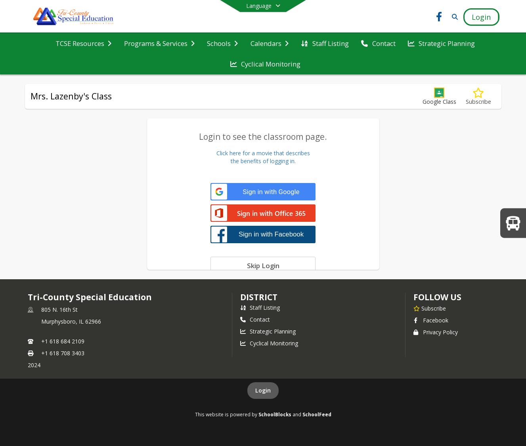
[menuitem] (83, 43)
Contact (255, 319)
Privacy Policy (435, 332)
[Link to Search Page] (453, 17)
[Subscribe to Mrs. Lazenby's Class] (478, 96)
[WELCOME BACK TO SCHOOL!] (513, 223)
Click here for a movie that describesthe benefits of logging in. (263, 157)
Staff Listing (260, 307)
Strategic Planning (268, 331)
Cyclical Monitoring (269, 343)
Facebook (430, 320)
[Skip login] (263, 265)
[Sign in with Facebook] (263, 234)
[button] (439, 96)
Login (263, 390)
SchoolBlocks (274, 414)
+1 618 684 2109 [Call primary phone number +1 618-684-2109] (62, 341)
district (258, 297)
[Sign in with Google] (263, 192)
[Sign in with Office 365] (263, 213)
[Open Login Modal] (481, 17)
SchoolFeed (316, 414)
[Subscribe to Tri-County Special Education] (429, 308)
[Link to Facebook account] (439, 18)
